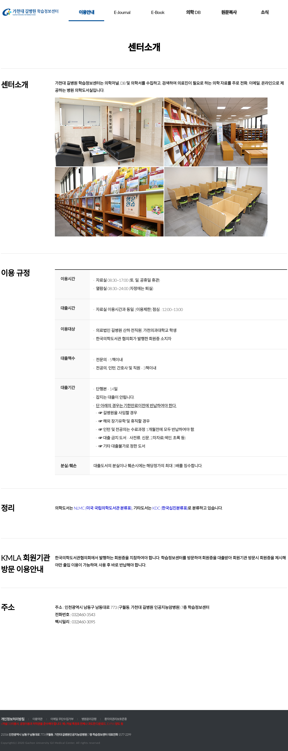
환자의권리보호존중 (115, 719)
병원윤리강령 (88, 719)
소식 (264, 12)
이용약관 (37, 719)
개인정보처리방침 (12, 719)
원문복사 (228, 12)
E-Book (157, 12)
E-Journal (122, 12)
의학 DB (193, 12)
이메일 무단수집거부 (61, 719)
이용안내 (86, 12)
